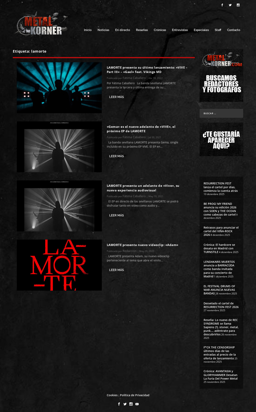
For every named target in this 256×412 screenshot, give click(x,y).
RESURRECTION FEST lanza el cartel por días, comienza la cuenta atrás (221, 186)
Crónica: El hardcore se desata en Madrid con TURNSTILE (219, 247)
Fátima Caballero (134, 77)
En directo (122, 29)
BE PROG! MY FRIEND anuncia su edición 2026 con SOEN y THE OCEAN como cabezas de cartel (220, 208)
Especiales (201, 29)
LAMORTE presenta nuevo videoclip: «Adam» (142, 244)
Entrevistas (180, 29)
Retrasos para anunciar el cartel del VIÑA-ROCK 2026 (221, 230)
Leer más (116, 96)
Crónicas (160, 29)
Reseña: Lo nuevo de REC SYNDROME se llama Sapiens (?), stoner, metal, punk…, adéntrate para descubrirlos (221, 326)
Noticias (103, 29)
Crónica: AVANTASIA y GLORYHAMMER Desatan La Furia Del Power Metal (221, 374)
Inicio (88, 29)
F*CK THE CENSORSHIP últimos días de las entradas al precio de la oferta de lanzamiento (220, 352)
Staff (218, 29)
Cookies (112, 394)
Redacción (130, 250)
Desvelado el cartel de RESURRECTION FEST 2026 (221, 304)
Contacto (233, 29)
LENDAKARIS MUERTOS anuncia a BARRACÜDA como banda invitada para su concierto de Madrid (219, 268)
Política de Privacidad (134, 394)
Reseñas (142, 29)
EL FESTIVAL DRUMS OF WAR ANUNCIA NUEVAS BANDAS (219, 289)
